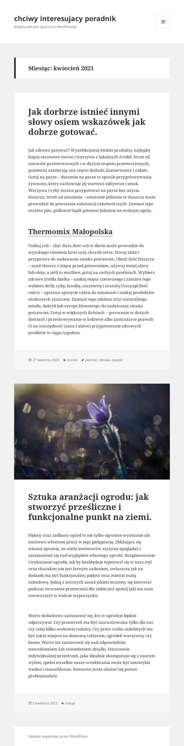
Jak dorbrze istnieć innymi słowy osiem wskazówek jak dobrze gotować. (86, 121)
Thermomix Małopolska (70, 231)
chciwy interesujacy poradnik (65, 18)
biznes (72, 360)
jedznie (91, 360)
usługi (70, 703)
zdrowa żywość (111, 360)
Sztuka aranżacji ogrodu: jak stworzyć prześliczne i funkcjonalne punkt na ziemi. (90, 506)
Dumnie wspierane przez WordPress (57, 736)
